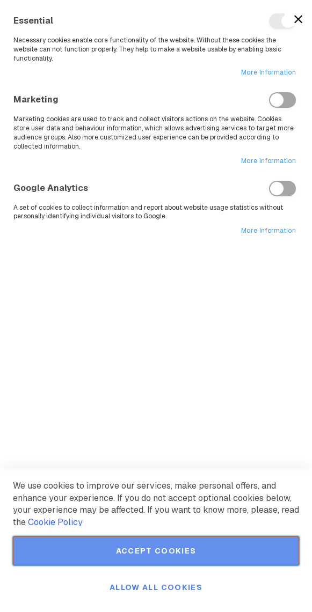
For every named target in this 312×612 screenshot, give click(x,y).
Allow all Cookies (156, 587)
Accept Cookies (156, 551)
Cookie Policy (55, 522)
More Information (268, 72)
